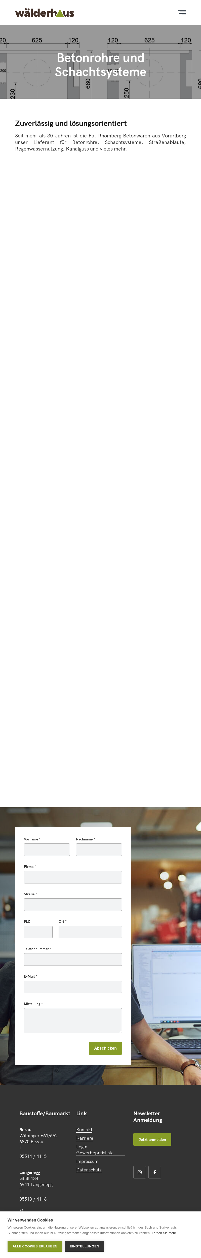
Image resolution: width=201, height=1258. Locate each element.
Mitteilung (32, 1004)
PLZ (27, 921)
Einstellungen (84, 1246)
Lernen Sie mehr (164, 1233)
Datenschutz (89, 1170)
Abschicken (105, 1048)
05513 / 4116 (33, 1199)
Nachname (85, 839)
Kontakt (84, 1129)
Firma (29, 866)
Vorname (31, 839)
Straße (29, 894)
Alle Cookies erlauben (35, 1246)
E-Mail (30, 976)
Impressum (87, 1161)
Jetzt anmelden (152, 1139)
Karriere (84, 1138)
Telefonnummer (37, 949)
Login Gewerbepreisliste (95, 1150)
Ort (62, 921)
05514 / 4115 (33, 1156)
